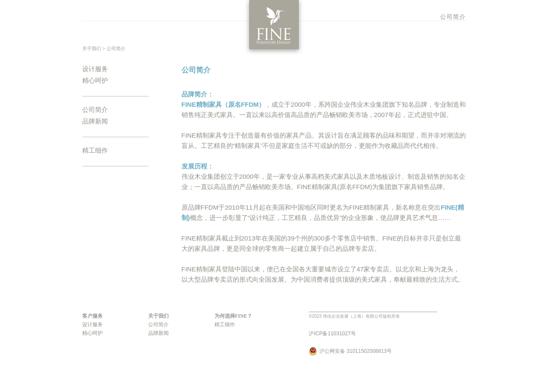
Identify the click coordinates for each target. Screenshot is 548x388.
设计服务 (95, 69)
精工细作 (95, 150)
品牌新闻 (95, 121)
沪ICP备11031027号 (332, 334)
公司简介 (453, 16)
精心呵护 (95, 80)
